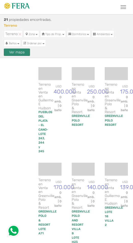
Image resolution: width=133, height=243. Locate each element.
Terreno (13, 34)
